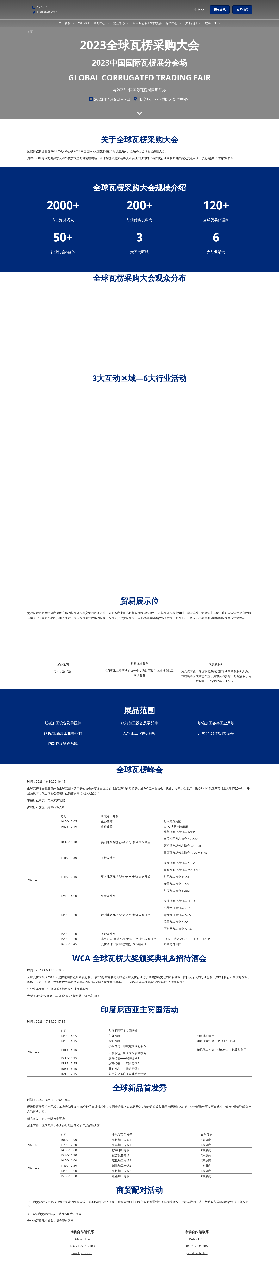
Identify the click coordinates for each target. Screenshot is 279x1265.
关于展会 (65, 27)
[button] (220, 13)
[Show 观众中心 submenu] (128, 27)
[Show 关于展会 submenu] (73, 27)
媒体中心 (172, 27)
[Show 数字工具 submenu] (219, 27)
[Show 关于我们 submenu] (200, 27)
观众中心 (119, 27)
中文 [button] (199, 13)
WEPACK (84, 27)
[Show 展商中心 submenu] (108, 27)
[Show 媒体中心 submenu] (180, 27)
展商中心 (100, 27)
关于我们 (191, 27)
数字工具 (211, 27)
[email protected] (82, 1257)
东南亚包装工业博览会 (147, 27)
